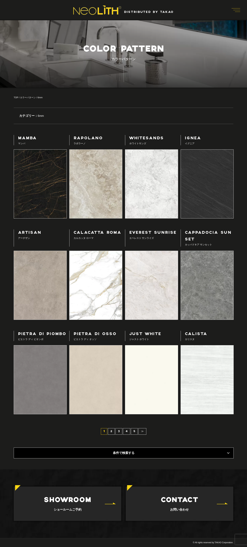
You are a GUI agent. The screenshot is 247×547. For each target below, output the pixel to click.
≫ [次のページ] (142, 431)
